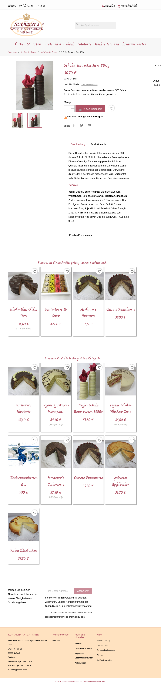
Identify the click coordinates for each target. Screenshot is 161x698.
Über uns (56, 641)
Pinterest (90, 125)
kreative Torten (135, 44)
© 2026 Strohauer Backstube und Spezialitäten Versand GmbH (80, 682)
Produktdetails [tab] (98, 144)
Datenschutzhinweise (83, 648)
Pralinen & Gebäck (59, 44)
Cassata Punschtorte (120, 309)
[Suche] (95, 25)
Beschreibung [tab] (78, 144)
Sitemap (100, 655)
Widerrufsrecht (80, 663)
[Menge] (67, 108)
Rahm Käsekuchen (23, 550)
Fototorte (84, 44)
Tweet (82, 125)
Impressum (79, 643)
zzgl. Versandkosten (89, 85)
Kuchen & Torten (27, 44)
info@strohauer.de (19, 670)
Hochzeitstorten (107, 44)
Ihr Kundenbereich (104, 660)
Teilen (74, 125)
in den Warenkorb (90, 110)
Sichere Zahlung (103, 641)
